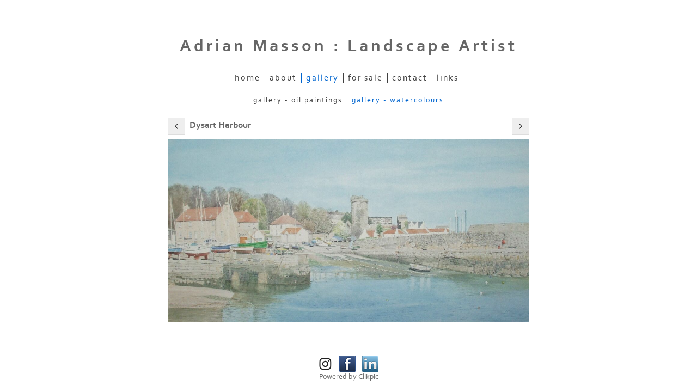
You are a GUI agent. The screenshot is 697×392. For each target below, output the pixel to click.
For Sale (365, 78)
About (283, 78)
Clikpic (368, 376)
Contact (409, 78)
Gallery (322, 78)
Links (447, 78)
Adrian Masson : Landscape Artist (348, 46)
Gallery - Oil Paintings (298, 100)
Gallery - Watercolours (398, 100)
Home (247, 78)
